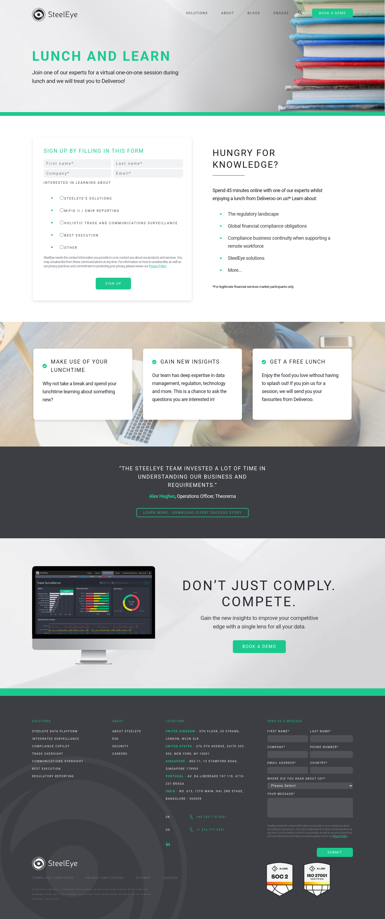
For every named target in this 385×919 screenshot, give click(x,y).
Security (120, 746)
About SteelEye (126, 731)
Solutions (197, 13)
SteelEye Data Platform (55, 731)
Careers (120, 753)
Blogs (254, 13)
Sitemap (143, 877)
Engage (281, 13)
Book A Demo (332, 13)
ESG (115, 738)
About (227, 13)
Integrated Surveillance (55, 738)
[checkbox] (113, 222)
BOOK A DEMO (259, 646)
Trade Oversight (47, 753)
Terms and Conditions (53, 877)
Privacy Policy (157, 266)
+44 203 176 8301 (212, 816)
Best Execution (46, 768)
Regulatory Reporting (53, 776)
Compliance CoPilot (51, 746)
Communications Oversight (57, 761)
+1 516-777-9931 (211, 829)
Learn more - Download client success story (192, 512)
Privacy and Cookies (105, 877)
